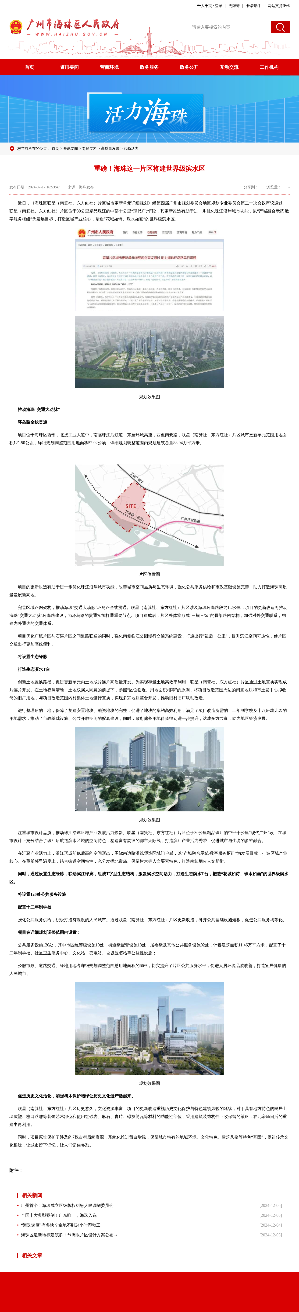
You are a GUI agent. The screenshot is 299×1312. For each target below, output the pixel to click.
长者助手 (253, 6)
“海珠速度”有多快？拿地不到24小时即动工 (58, 1225)
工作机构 (269, 67)
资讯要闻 (69, 67)
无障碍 (234, 6)
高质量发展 (110, 148)
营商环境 (109, 67)
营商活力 (131, 148)
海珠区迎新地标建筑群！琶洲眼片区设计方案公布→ (67, 1235)
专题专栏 (89, 148)
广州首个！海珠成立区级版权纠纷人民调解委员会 (65, 1205)
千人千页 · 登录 (209, 6)
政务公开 (189, 67)
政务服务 (149, 67)
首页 (29, 67)
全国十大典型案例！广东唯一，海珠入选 (57, 1215)
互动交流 (229, 67)
